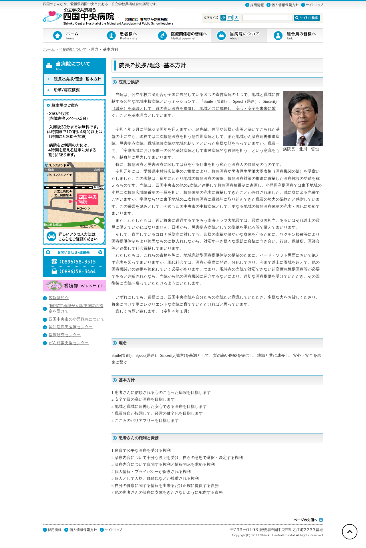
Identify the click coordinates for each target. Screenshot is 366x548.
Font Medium (230, 18)
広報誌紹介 (59, 298)
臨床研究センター (65, 335)
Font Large (236, 18)
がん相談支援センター (69, 343)
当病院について (73, 49)
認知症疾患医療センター (71, 327)
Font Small (223, 18)
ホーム (49, 49)
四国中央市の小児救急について (77, 319)
